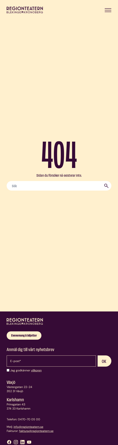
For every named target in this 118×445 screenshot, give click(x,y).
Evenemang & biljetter (24, 335)
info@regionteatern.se (28, 427)
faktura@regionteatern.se (36, 431)
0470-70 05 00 (29, 419)
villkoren (36, 370)
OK (104, 361)
